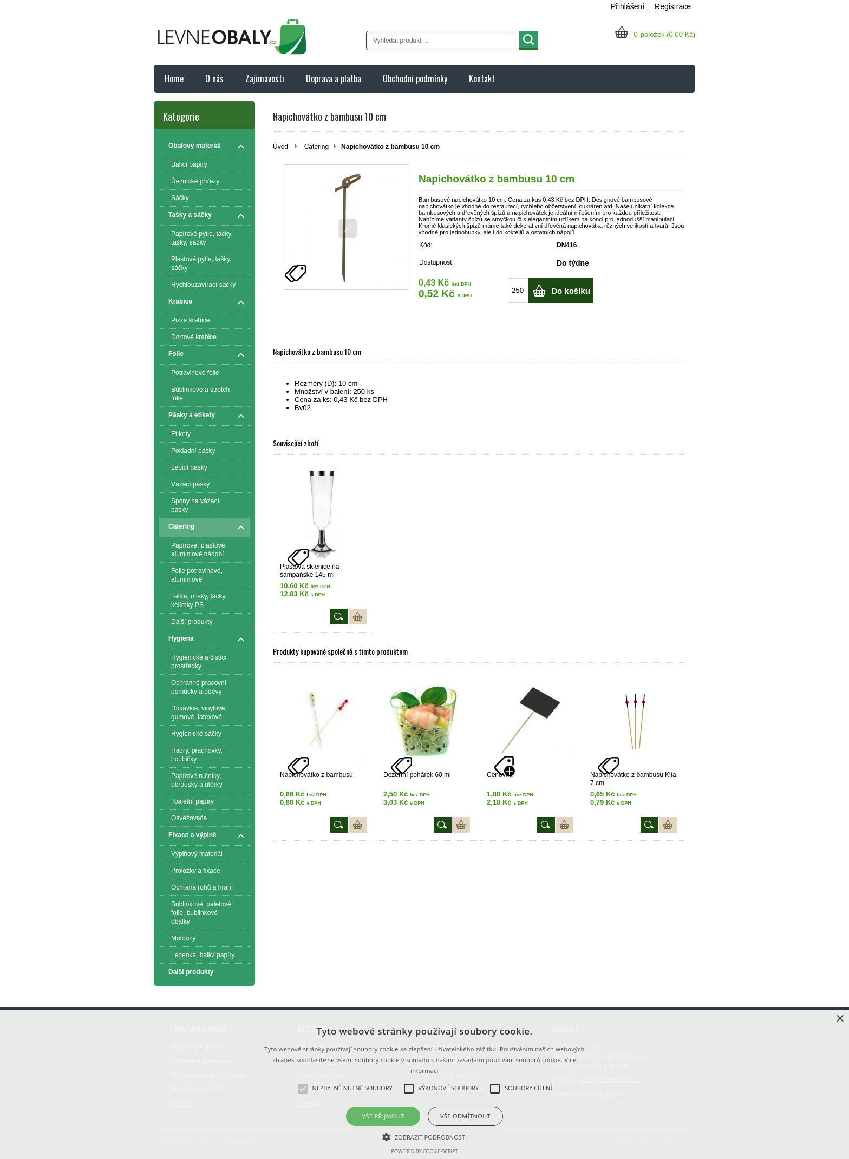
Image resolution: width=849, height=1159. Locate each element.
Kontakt (482, 78)
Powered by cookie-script (424, 1151)
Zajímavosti (264, 78)
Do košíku (570, 290)
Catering (316, 146)
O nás (214, 78)
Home (174, 78)
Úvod (280, 146)
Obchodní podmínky (415, 78)
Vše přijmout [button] (383, 1116)
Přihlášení (627, 6)
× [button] (839, 1019)
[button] (424, 1136)
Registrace (673, 6)
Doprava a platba (333, 78)
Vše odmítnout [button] (465, 1116)
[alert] (424, 1084)
